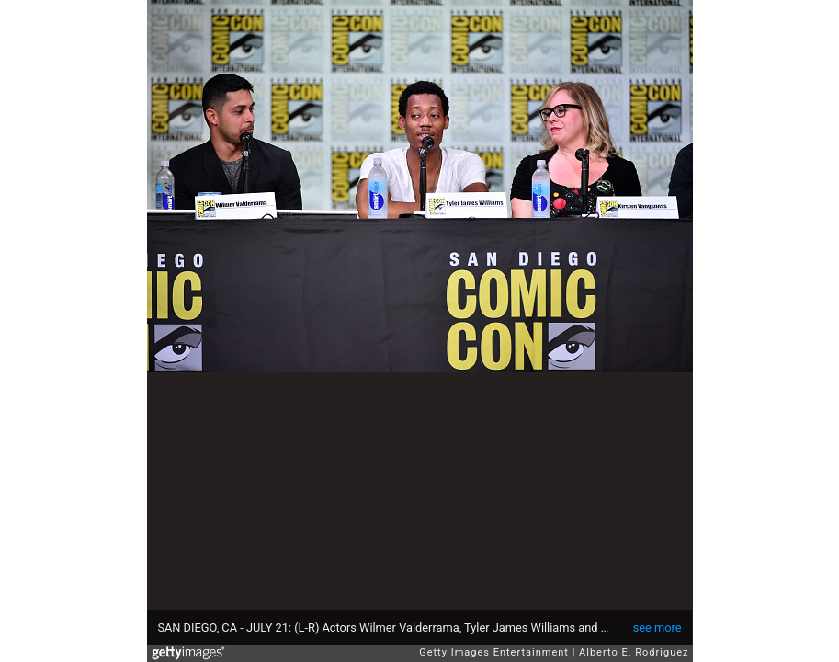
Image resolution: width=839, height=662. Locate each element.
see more (657, 627)
